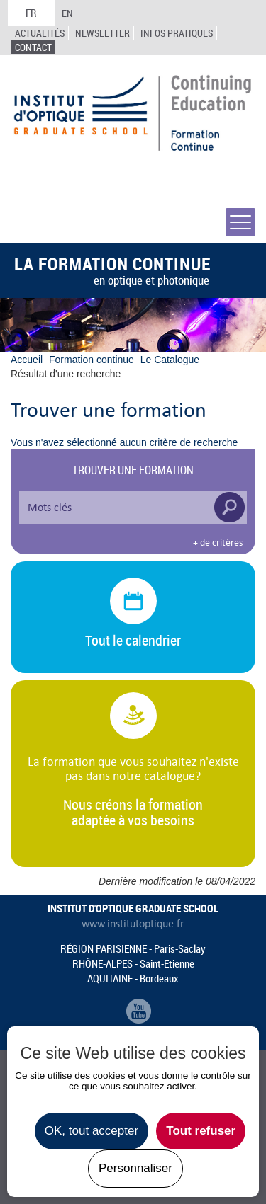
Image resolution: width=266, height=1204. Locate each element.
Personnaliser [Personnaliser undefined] (135, 1168)
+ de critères (218, 543)
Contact (33, 47)
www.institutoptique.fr (133, 923)
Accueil (27, 359)
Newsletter (102, 33)
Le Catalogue (169, 359)
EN (67, 13)
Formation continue (91, 359)
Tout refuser (200, 1130)
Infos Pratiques (176, 33)
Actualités (40, 33)
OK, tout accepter (91, 1130)
